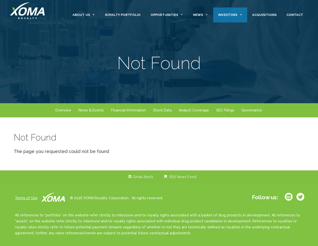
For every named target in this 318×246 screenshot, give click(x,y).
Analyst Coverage (194, 110)
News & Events (91, 110)
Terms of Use (26, 198)
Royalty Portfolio (123, 15)
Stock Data (162, 110)
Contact (294, 15)
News (203, 14)
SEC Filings (225, 110)
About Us (86, 14)
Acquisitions (264, 15)
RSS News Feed (182, 177)
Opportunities (169, 14)
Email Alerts (143, 177)
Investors (232, 14)
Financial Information (128, 110)
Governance (251, 110)
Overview (63, 110)
